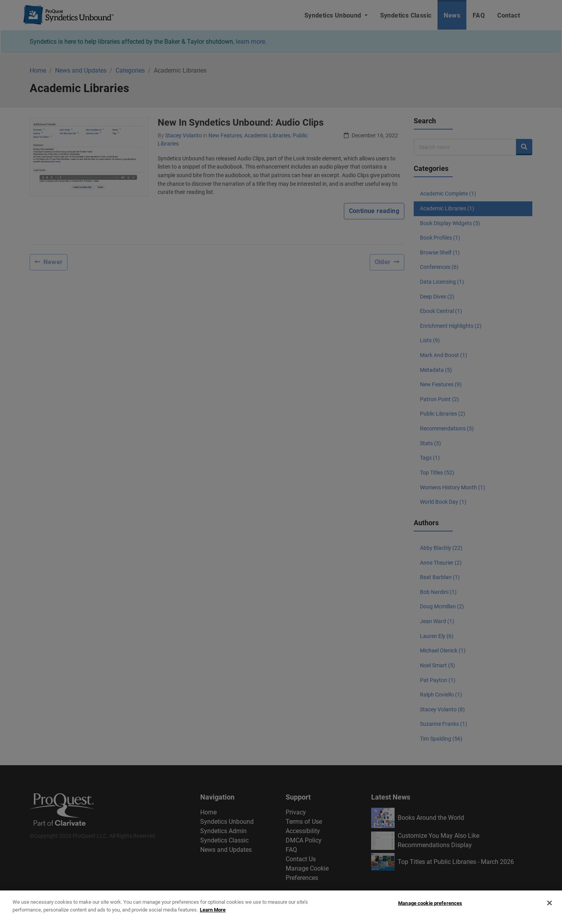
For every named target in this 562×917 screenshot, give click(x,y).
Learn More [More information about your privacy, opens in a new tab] (213, 912)
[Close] (549, 905)
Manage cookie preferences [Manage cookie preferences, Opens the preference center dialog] (430, 905)
